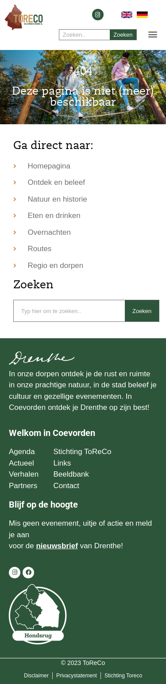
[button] (153, 34)
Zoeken (122, 34)
